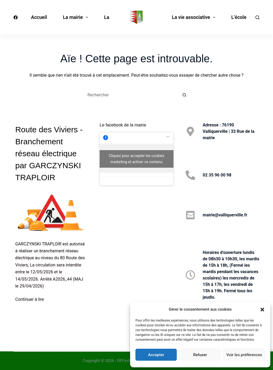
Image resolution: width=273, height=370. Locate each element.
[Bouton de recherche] (184, 94)
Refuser (200, 354)
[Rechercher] (257, 17)
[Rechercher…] (131, 94)
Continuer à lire (29, 299)
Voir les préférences (244, 354)
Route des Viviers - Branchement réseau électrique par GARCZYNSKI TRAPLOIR (49, 153)
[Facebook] (16, 17)
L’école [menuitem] (242, 17)
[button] (262, 309)
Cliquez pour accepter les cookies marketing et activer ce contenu (136, 159)
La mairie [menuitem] (76, 17)
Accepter (156, 354)
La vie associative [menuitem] (195, 17)
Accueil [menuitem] (39, 17)
